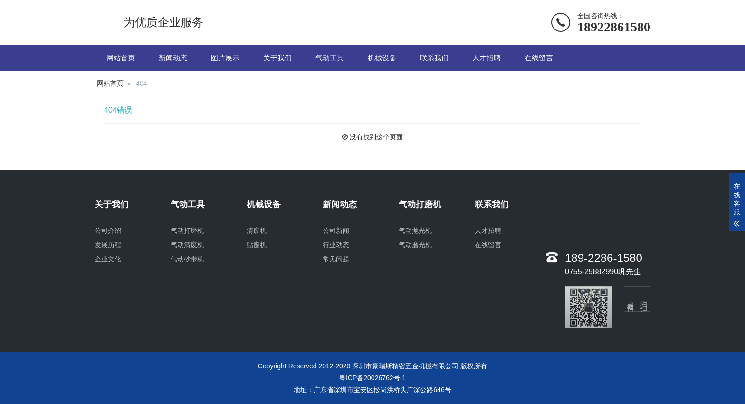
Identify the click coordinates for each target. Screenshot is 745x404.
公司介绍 (108, 238)
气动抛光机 (415, 238)
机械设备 (382, 58)
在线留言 (539, 58)
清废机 (257, 238)
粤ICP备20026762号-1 (372, 378)
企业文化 (108, 266)
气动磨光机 (415, 252)
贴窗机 (257, 252)
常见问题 (336, 266)
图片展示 (225, 58)
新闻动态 (173, 58)
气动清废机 (187, 252)
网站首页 (120, 58)
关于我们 (277, 58)
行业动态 (336, 252)
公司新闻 (336, 238)
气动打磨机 (187, 238)
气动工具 (329, 58)
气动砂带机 (187, 266)
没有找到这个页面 (376, 137)
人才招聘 (486, 58)
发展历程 (108, 252)
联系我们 (434, 58)
